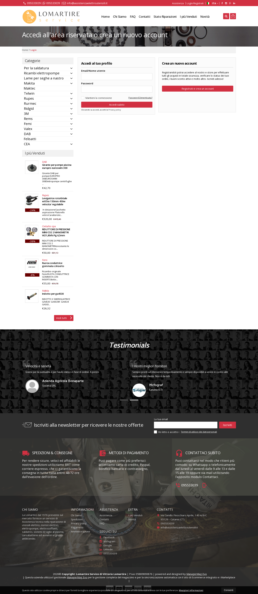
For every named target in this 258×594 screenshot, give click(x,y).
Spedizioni (77, 519)
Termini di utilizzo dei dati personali (199, 431)
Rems (28, 118)
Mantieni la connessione (96, 95)
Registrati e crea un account (198, 88)
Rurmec (30, 103)
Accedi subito (116, 102)
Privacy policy (114, 107)
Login (33, 49)
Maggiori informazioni (191, 590)
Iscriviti (227, 425)
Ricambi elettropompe (41, 73)
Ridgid (29, 108)
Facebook (107, 537)
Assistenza (178, 3)
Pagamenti (77, 527)
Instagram (107, 541)
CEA (27, 144)
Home (105, 17)
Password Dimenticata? (140, 95)
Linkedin (106, 549)
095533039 (32, 3)
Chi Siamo (119, 17)
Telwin (29, 93)
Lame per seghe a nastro (44, 78)
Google (106, 545)
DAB (27, 134)
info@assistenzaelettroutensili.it (85, 3)
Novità (204, 17)
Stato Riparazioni (165, 17)
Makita (29, 83)
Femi (27, 123)
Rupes (29, 98)
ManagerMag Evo (196, 574)
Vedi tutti (64, 317)
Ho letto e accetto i (167, 432)
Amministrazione (80, 531)
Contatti (144, 17)
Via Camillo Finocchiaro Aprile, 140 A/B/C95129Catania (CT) (182, 517)
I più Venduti (188, 17)
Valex (28, 128)
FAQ (133, 17)
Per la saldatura (36, 68)
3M (26, 113)
